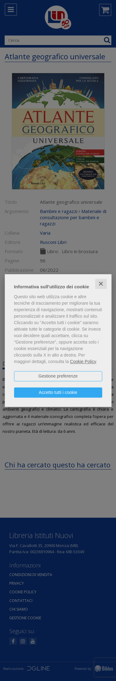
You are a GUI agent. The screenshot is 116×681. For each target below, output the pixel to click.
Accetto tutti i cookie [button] (58, 392)
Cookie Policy (83, 361)
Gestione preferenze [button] (58, 376)
